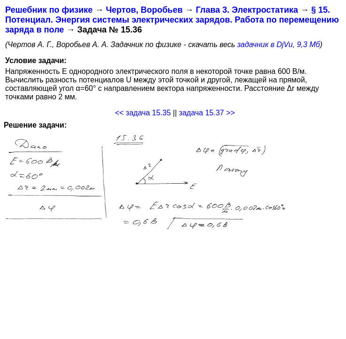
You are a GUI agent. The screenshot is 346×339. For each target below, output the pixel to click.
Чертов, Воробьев (144, 10)
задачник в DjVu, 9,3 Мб (278, 44)
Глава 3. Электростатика (247, 10)
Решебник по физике (49, 10)
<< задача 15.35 (143, 113)
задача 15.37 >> (207, 113)
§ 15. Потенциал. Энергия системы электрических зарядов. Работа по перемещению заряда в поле (172, 19)
